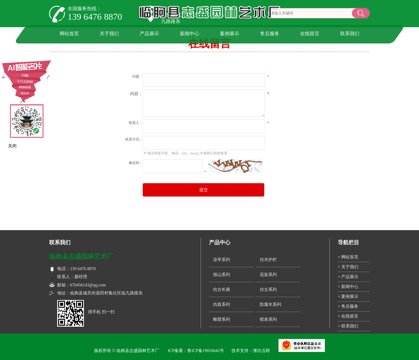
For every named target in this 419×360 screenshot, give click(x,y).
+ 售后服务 (348, 306)
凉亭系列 (221, 259)
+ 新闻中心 (348, 286)
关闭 (12, 146)
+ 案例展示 (348, 296)
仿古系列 (268, 289)
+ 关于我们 (348, 267)
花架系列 (268, 274)
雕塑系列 (221, 319)
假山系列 (221, 274)
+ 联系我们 (348, 326)
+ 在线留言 (348, 316)
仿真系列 (221, 304)
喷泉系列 (268, 319)
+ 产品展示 (348, 276)
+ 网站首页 (348, 257)
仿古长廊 (221, 289)
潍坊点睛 (261, 350)
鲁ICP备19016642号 (205, 350)
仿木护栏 (268, 259)
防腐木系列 (270, 304)
